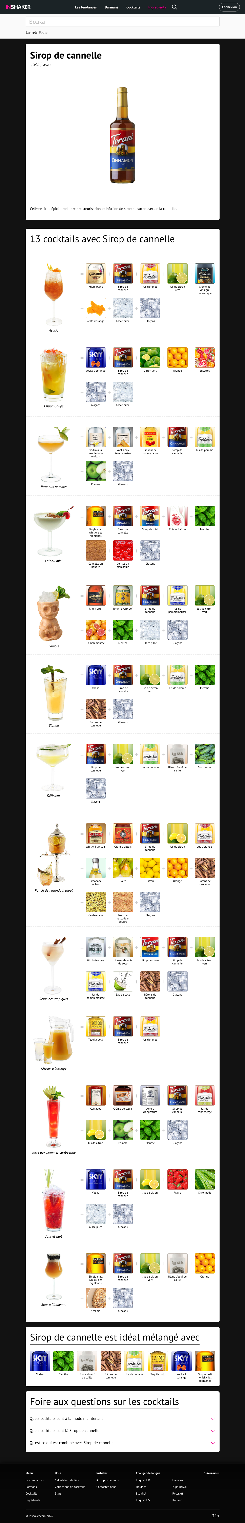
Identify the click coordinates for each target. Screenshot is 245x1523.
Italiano (177, 1500)
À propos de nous (107, 1480)
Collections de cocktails (70, 1487)
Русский (177, 1494)
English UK (143, 1480)
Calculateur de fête (67, 1480)
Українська (179, 1487)
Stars (58, 1494)
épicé (36, 64)
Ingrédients (157, 7)
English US (143, 1500)
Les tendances (86, 7)
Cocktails (133, 7)
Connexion (229, 7)
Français (177, 1480)
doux (45, 64)
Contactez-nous (106, 1487)
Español (141, 1494)
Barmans (111, 7)
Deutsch (141, 1487)
